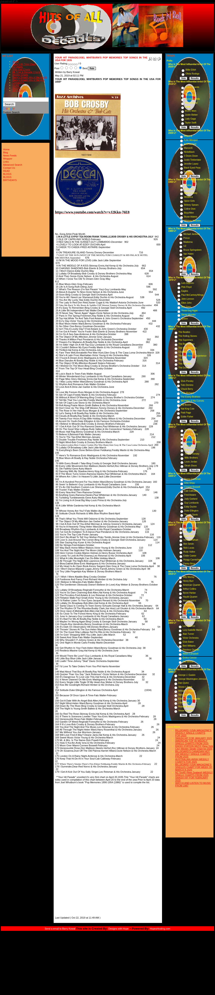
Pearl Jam (189, 189)
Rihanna (188, 136)
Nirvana (187, 185)
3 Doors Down (191, 156)
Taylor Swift (190, 122)
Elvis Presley (187, 381)
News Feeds (9, 155)
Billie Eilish (191, 70)
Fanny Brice (189, 563)
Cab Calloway (191, 491)
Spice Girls (189, 201)
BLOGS (16, 88)
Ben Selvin (188, 544)
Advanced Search (12, 164)
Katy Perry (190, 91)
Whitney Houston (192, 220)
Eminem (188, 171)
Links (6, 161)
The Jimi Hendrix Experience (193, 356)
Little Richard (187, 393)
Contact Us (18, 82)
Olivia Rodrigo (192, 73)
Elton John (186, 303)
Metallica (188, 197)
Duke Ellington (191, 510)
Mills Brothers (191, 458)
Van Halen (188, 254)
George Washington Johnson (192, 679)
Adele (188, 107)
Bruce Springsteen (192, 250)
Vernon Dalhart (190, 540)
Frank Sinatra (191, 434)
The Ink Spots (191, 514)
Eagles (184, 291)
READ (15, 85)
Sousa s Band (185, 687)
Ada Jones (188, 612)
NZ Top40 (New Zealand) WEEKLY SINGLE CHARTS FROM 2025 (194, 773)
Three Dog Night (189, 311)
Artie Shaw (189, 483)
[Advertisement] (68, 849)
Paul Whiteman (190, 528)
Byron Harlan (189, 593)
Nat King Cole (188, 409)
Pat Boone (186, 405)
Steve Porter (184, 695)
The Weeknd (191, 103)
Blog (5, 152)
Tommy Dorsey (191, 454)
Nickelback (189, 152)
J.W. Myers (183, 702)
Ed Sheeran (191, 95)
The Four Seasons (188, 348)
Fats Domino (187, 385)
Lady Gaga (190, 119)
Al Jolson (187, 532)
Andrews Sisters (192, 442)
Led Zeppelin (187, 283)
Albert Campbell (190, 653)
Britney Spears (191, 205)
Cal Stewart (188, 661)
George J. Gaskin (186, 675)
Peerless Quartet (191, 650)
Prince (186, 238)
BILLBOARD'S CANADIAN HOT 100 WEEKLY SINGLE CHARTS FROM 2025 (192, 754)
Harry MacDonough (192, 608)
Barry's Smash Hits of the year (28, 80)
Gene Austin (189, 536)
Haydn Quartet (190, 597)
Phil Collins (188, 266)
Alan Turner (188, 634)
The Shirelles (185, 363)
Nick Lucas (188, 548)
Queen (184, 318)
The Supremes (186, 340)
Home (15, 61)
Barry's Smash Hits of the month (29, 77)
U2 (184, 246)
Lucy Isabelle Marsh (192, 630)
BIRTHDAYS (19, 90)
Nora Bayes (188, 605)
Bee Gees (186, 307)
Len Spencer (189, 626)
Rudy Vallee (189, 552)
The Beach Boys (187, 344)
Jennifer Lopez (191, 164)
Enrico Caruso (190, 657)
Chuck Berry (187, 389)
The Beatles (184, 332)
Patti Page (186, 412)
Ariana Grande (192, 87)
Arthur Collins (189, 589)
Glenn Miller (190, 438)
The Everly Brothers (190, 397)
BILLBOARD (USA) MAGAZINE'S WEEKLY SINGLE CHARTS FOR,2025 (193, 733)
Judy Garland (190, 499)
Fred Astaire (190, 495)
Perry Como (190, 450)
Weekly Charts (20, 74)
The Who (183, 360)
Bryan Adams (190, 217)
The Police (188, 262)
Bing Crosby (190, 430)
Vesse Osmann (185, 710)
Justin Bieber (191, 115)
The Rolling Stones (188, 336)
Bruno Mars (191, 111)
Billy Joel (187, 258)
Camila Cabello (192, 99)
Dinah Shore (190, 465)
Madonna (188, 242)
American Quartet (191, 585)
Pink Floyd (186, 287)
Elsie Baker (188, 642)
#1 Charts (17, 66)
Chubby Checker (187, 352)
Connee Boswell (192, 487)
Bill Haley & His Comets (192, 401)
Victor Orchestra (191, 638)
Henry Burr (188, 581)
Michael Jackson (191, 234)
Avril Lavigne (190, 144)
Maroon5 (188, 148)
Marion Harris (189, 601)
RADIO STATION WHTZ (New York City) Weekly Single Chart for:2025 (194, 747)
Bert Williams (189, 646)
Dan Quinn (183, 683)
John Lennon (187, 299)
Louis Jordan (190, 461)
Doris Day (189, 446)
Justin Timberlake (192, 160)
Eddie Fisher (187, 416)
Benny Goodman (192, 479)
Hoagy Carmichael (192, 559)
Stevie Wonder (188, 315)
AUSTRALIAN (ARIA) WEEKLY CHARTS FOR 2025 (192, 760)
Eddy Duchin (190, 507)
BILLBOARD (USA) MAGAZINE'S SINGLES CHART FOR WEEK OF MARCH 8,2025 (193, 767)
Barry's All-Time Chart (24, 64)
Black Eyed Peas (192, 168)
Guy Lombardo (191, 503)
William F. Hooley (186, 691)
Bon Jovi (187, 269)
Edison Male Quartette (189, 699)
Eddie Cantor (189, 556)
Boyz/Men (189, 213)
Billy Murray (188, 577)
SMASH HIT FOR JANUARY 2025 (193, 738)
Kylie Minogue (191, 140)
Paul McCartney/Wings (192, 295)
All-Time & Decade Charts (26, 72)
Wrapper (7, 158)
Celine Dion (189, 209)
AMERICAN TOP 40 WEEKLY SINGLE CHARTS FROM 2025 (191, 742)
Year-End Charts (21, 69)
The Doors (184, 367)
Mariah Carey (190, 193)
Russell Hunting (186, 706)
